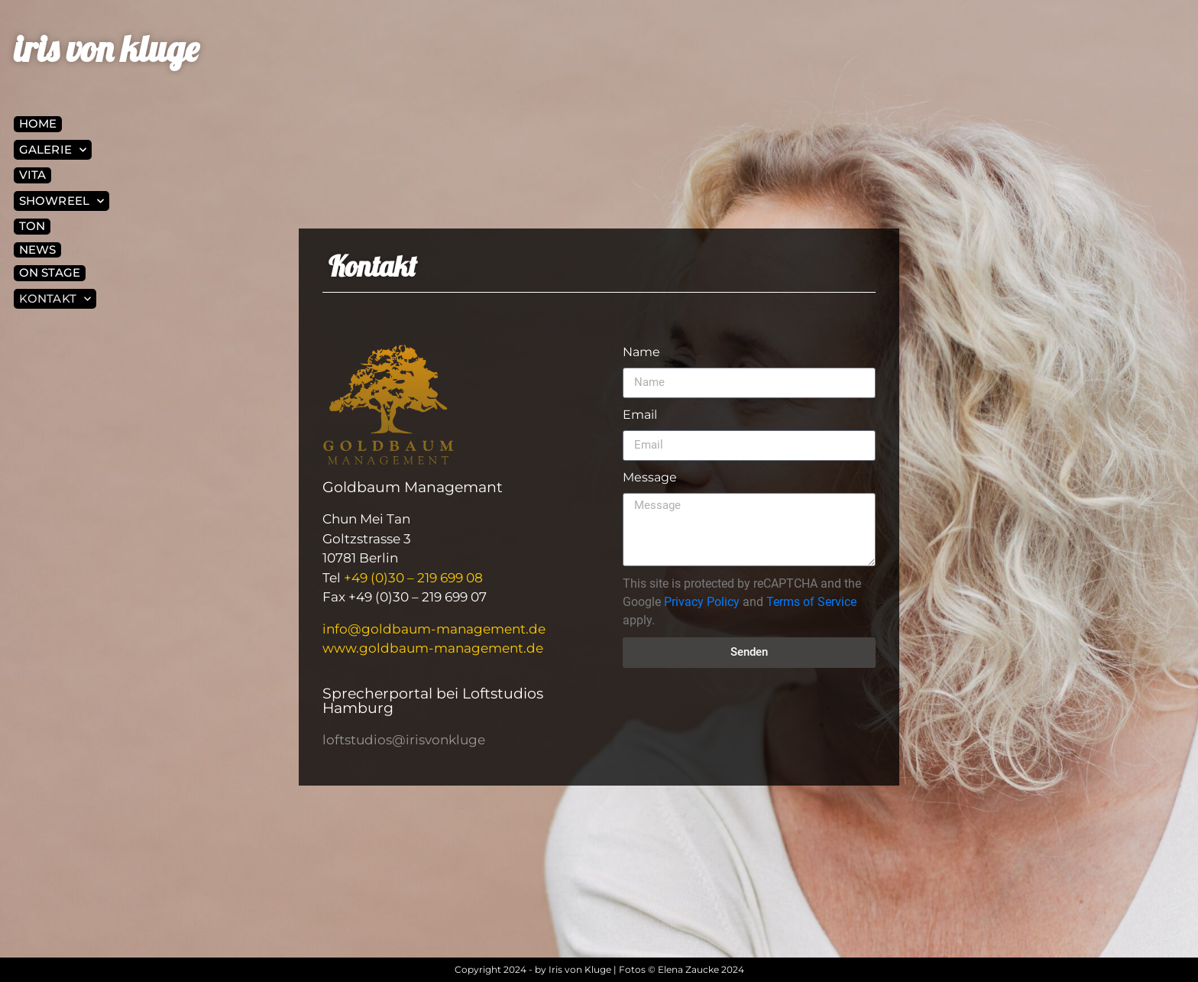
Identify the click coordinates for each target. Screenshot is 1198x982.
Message (650, 477)
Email (640, 414)
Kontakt (55, 299)
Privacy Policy (702, 602)
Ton (32, 226)
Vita (32, 174)
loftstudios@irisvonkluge (403, 739)
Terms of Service (811, 602)
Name (641, 352)
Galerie (52, 150)
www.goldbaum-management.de (432, 648)
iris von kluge (106, 48)
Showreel (61, 201)
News (37, 249)
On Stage (49, 272)
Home (38, 123)
